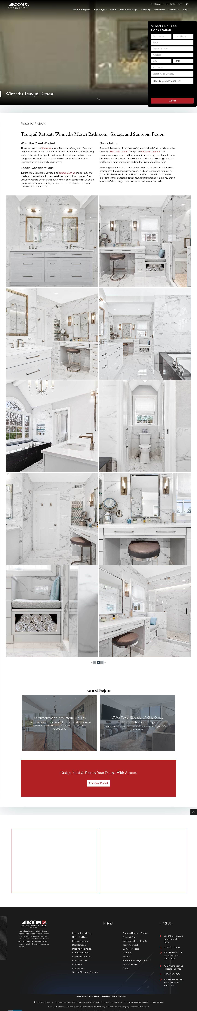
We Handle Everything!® (135, 941)
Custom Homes (79, 960)
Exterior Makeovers (81, 956)
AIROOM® (81, 997)
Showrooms (159, 10)
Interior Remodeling (81, 933)
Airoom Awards (130, 964)
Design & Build (130, 937)
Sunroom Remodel (150, 151)
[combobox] (172, 74)
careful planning (67, 173)
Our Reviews (78, 968)
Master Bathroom (119, 151)
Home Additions (80, 937)
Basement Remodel (81, 949)
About (113, 10)
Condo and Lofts (80, 952)
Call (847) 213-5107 (174, 4)
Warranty (127, 952)
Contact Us (173, 10)
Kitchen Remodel (80, 941)
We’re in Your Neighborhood (136, 960)
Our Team (77, 964)
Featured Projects (81, 10)
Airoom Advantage (128, 10)
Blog (185, 10)
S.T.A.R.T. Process (131, 949)
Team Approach (131, 945)
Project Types (100, 10)
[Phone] (172, 48)
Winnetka (46, 148)
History (126, 956)
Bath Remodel (79, 945)
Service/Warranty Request (85, 972)
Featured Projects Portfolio (136, 933)
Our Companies (157, 4)
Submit (172, 100)
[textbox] (172, 73)
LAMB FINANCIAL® (118, 997)
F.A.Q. (125, 968)
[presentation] (171, 96)
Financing (145, 10)
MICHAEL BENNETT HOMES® (98, 997)
